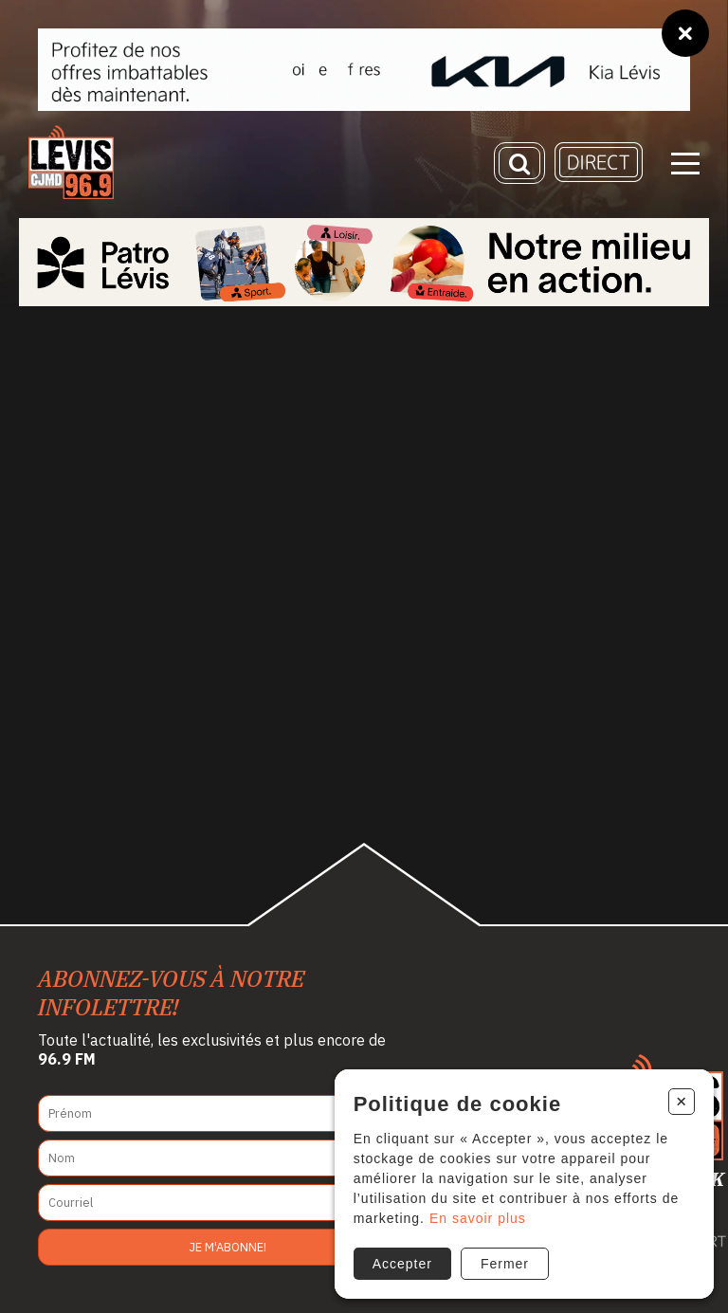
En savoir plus (477, 1218)
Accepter (402, 1263)
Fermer (505, 1263)
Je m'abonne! (228, 1247)
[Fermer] (685, 33)
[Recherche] (519, 163)
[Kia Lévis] (364, 69)
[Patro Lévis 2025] (364, 262)
